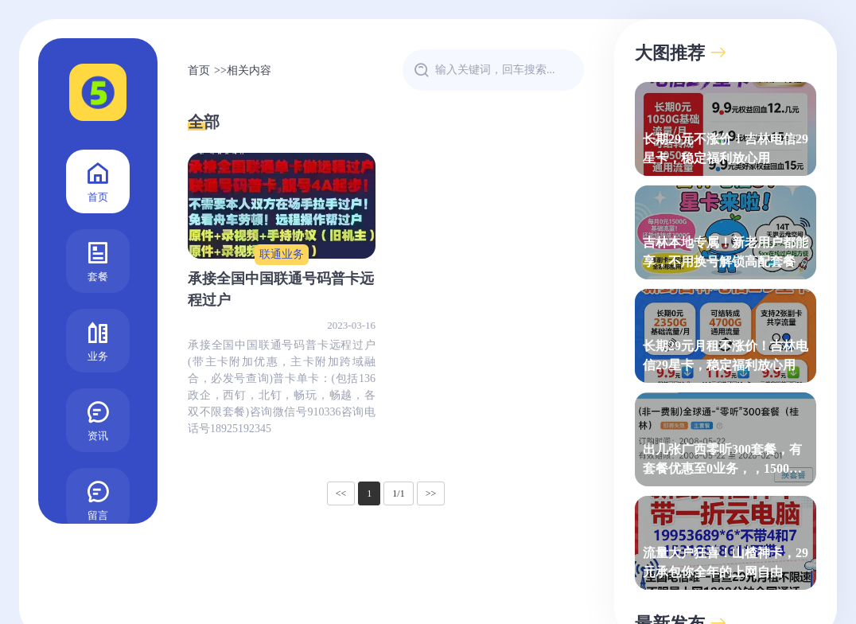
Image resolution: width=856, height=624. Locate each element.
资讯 (98, 419)
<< (341, 493)
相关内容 (249, 70)
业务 (98, 339)
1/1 (398, 493)
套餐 (98, 260)
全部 (204, 122)
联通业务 (281, 254)
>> (431, 493)
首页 (98, 180)
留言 (98, 498)
